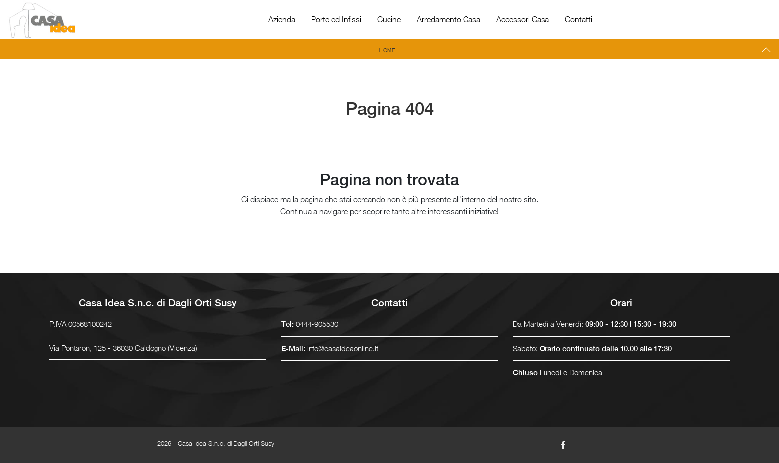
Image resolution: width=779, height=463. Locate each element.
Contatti (578, 19)
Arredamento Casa (448, 19)
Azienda (281, 19)
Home (387, 50)
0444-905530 (317, 323)
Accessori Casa (522, 19)
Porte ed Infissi (336, 19)
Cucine (389, 19)
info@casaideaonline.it (342, 348)
